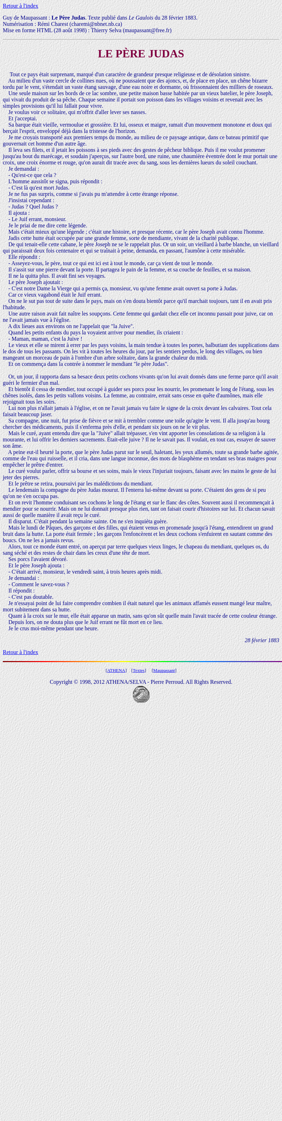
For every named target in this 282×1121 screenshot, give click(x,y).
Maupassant (164, 670)
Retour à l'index (20, 6)
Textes (138, 670)
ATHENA (116, 670)
